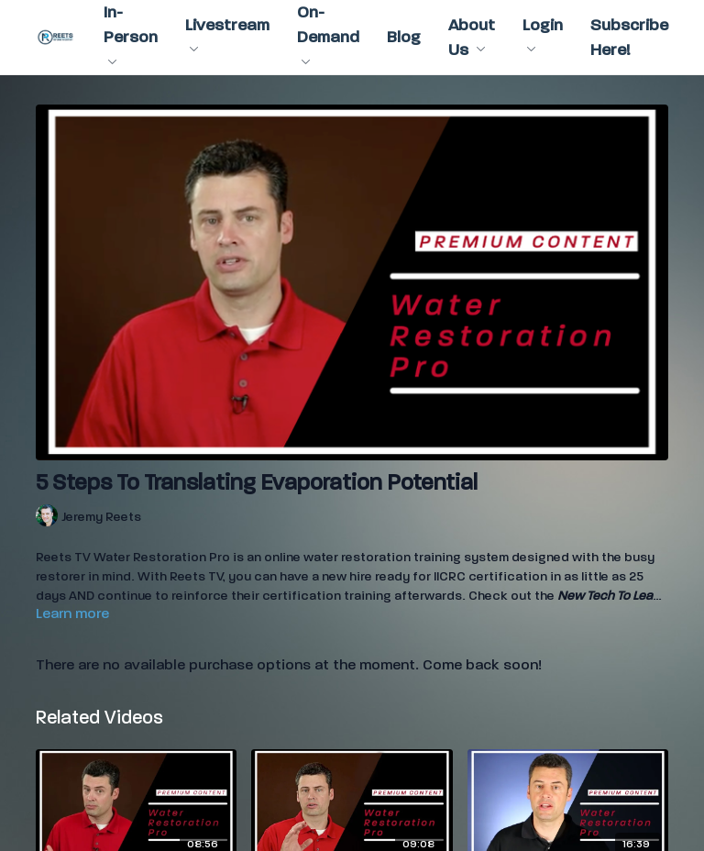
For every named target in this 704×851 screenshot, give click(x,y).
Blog (404, 37)
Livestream (227, 34)
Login (542, 34)
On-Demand (328, 33)
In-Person (131, 33)
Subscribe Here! (629, 38)
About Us (471, 38)
